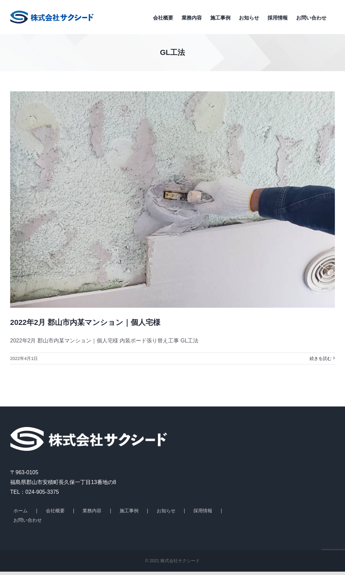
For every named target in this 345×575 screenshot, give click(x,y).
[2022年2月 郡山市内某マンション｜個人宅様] (172, 199)
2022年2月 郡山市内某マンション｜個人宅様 (85, 322)
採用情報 (202, 510)
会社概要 (55, 510)
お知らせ (166, 510)
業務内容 (92, 510)
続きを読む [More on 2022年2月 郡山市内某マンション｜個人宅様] (321, 358)
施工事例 (129, 510)
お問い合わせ (27, 520)
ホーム (20, 510)
